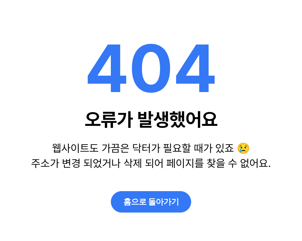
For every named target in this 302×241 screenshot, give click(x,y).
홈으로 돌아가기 (150, 201)
